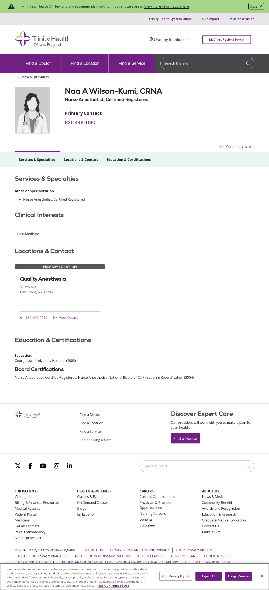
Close (256, 6)
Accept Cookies (239, 578)
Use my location (167, 39)
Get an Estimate (27, 526)
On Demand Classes (92, 502)
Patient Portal (26, 514)
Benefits (146, 519)
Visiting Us (23, 496)
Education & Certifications (129, 159)
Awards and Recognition (221, 508)
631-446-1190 (80, 122)
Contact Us (210, 526)
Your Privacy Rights (194, 550)
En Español (86, 514)
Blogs (81, 508)
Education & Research (219, 514)
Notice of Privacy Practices (43, 556)
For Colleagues (150, 556)
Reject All (208, 578)
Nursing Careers (153, 513)
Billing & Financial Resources (37, 502)
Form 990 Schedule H (36, 562)
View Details (65, 317)
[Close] (262, 578)
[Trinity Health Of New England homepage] (42, 46)
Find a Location (85, 60)
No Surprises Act (28, 538)
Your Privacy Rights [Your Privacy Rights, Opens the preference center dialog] (175, 578)
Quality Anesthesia (43, 279)
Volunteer (147, 525)
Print (226, 146)
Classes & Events (90, 496)
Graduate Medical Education (224, 520)
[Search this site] (207, 63)
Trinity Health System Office (170, 19)
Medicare (22, 520)
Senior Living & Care (96, 440)
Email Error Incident (212, 562)
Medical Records (27, 508)
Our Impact (210, 19)
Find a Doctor (38, 60)
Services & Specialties (37, 159)
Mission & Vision (242, 19)
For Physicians (184, 556)
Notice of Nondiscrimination (102, 556)
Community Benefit (217, 502)
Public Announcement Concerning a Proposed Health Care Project (124, 562)
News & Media (213, 496)
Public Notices (217, 556)
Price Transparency (30, 532)
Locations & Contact (81, 159)
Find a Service (132, 60)
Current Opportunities (157, 496)
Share (244, 146)
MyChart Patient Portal (226, 39)
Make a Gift (211, 532)
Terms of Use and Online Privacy (139, 550)
